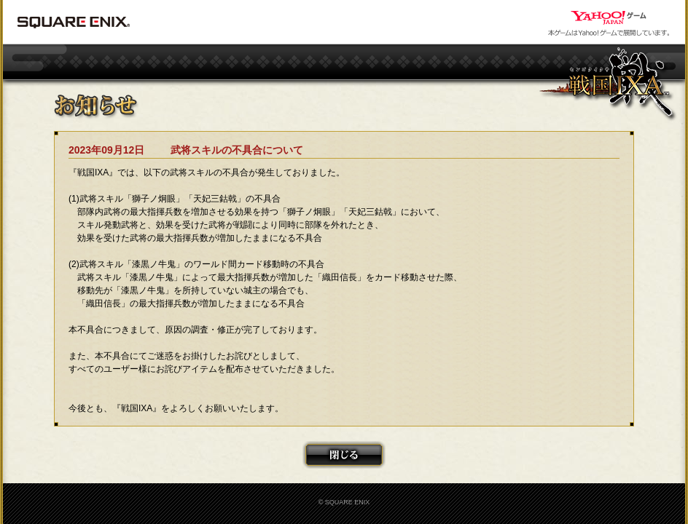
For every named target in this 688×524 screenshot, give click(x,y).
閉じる (344, 455)
